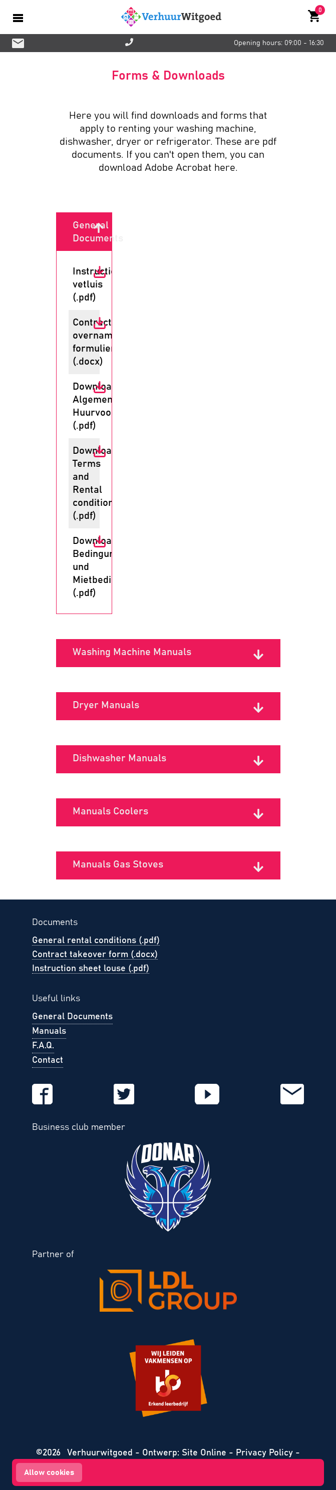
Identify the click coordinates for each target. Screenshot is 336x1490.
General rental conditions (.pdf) (96, 940)
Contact (47, 1060)
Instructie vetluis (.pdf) (83, 284)
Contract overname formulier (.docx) (83, 342)
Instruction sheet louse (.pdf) (90, 968)
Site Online (205, 1452)
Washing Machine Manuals (132, 652)
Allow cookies (49, 1472)
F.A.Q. (43, 1045)
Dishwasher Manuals (119, 758)
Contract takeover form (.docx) (95, 954)
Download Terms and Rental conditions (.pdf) (83, 483)
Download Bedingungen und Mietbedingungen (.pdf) (83, 567)
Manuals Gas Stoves (118, 864)
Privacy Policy (264, 1452)
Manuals (49, 1031)
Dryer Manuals (106, 705)
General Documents (83, 231)
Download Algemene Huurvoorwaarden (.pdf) (83, 406)
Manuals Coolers (110, 811)
